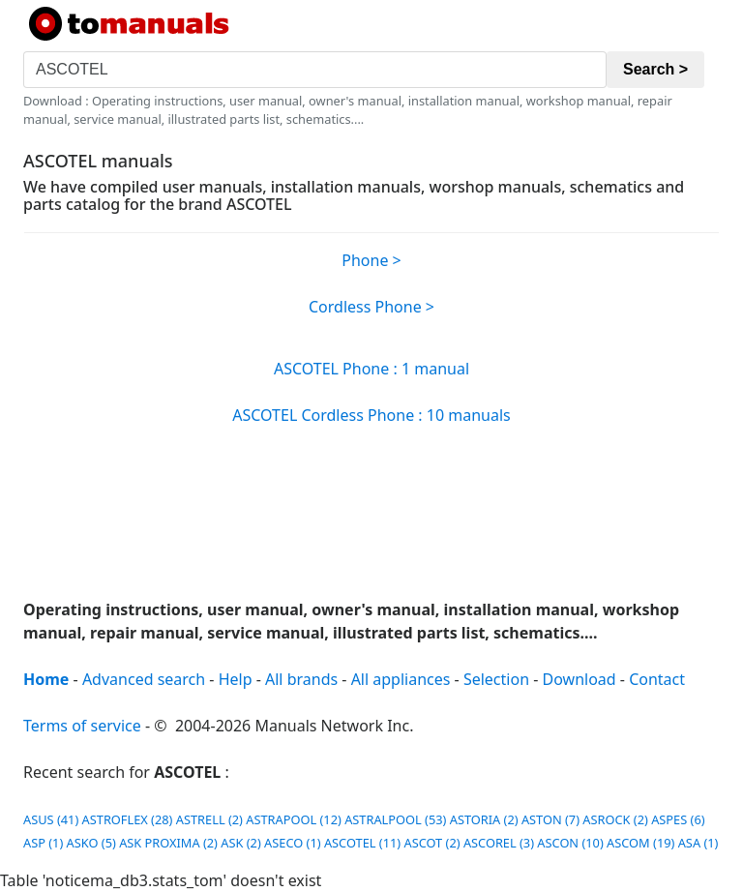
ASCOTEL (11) (362, 842)
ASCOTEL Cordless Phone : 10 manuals (371, 415)
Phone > (371, 260)
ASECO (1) (292, 842)
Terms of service (82, 725)
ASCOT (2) (431, 842)
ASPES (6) (677, 819)
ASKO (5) (91, 842)
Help (236, 679)
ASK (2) (240, 842)
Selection (496, 679)
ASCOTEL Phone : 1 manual (371, 368)
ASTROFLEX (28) (127, 819)
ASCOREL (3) (498, 842)
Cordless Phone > (371, 306)
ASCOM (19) (640, 842)
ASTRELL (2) (209, 819)
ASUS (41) (50, 819)
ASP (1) (43, 842)
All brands (301, 679)
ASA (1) (698, 842)
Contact (657, 679)
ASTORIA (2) (484, 819)
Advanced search (143, 679)
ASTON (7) (550, 819)
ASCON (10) (570, 842)
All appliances (401, 679)
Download (579, 679)
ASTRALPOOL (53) (395, 819)
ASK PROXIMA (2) (168, 842)
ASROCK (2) (615, 819)
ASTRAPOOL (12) (294, 819)
